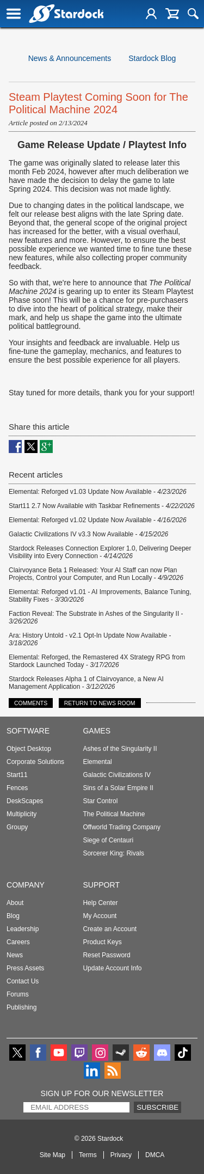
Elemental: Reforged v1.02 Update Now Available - (98, 520)
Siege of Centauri (108, 840)
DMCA (154, 1155)
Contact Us (23, 981)
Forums (18, 994)
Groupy (17, 827)
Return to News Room (99, 703)
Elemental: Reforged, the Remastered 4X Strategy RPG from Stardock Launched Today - (97, 661)
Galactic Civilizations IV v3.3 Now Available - (88, 534)
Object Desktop (29, 749)
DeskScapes (25, 801)
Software (28, 730)
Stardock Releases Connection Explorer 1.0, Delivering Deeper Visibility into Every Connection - (100, 552)
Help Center (100, 903)
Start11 (17, 775)
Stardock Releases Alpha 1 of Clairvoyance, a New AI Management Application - (86, 682)
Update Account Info (112, 968)
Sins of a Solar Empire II (118, 788)
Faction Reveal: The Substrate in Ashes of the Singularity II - (96, 617)
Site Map (52, 1155)
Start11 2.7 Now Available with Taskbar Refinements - (102, 506)
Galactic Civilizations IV (117, 775)
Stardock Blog (152, 58)
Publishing (21, 1007)
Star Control (100, 801)
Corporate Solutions (35, 762)
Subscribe (157, 1107)
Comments (30, 703)
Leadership (23, 929)
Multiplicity (21, 814)
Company (26, 884)
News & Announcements (70, 58)
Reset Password (106, 955)
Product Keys (102, 942)
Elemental (97, 762)
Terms (88, 1155)
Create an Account (110, 929)
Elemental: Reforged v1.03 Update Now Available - (98, 492)
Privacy (121, 1155)
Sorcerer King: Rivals (113, 853)
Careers (18, 942)
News (15, 955)
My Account (99, 916)
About (15, 903)
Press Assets (25, 968)
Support (101, 884)
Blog (13, 916)
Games (96, 730)
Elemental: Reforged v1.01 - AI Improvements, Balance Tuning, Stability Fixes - (100, 595)
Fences (17, 788)
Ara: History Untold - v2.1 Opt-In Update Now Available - (90, 639)
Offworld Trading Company (121, 827)
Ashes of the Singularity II (120, 749)
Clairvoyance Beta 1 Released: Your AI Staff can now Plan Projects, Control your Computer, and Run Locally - (96, 574)
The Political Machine (114, 814)
